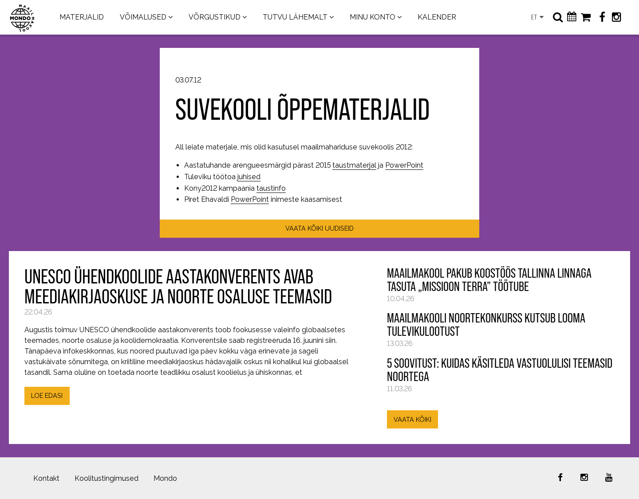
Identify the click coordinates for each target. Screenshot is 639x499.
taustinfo (271, 188)
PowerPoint (404, 165)
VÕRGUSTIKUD (215, 17)
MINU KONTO (372, 17)
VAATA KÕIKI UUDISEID (319, 228)
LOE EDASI (47, 395)
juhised (248, 177)
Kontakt (46, 478)
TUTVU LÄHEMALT (295, 17)
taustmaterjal (354, 165)
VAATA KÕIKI (412, 419)
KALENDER (437, 17)
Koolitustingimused (106, 478)
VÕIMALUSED (143, 17)
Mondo (165, 478)
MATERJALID (81, 17)
